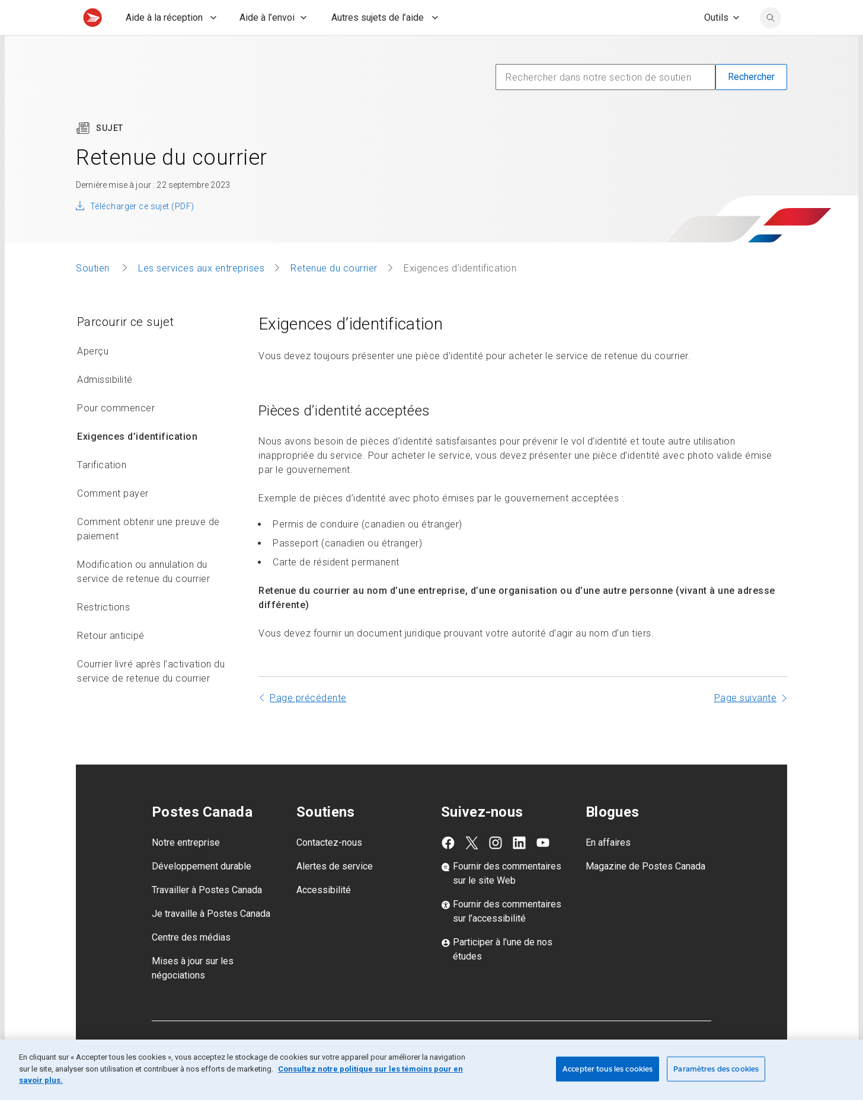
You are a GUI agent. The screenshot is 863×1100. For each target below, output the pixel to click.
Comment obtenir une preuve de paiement (148, 555)
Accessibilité (323, 916)
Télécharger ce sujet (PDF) (142, 232)
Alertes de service (334, 892)
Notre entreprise (186, 868)
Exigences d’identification (137, 462)
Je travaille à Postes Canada (211, 939)
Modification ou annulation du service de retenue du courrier (143, 597)
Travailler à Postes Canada (207, 916)
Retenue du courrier (334, 294)
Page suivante (745, 724)
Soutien (94, 294)
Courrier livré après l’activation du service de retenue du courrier (151, 697)
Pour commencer (116, 434)
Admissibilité (105, 405)
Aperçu (92, 377)
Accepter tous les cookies (607, 1068)
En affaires (608, 868)
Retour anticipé (111, 661)
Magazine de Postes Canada (645, 892)
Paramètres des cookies (716, 1068)
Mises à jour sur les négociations (193, 994)
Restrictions (103, 633)
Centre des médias (191, 963)
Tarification (101, 491)
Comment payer (113, 519)
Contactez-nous (329, 868)
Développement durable (201, 892)
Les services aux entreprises (201, 294)
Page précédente (308, 724)
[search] (770, 44)
